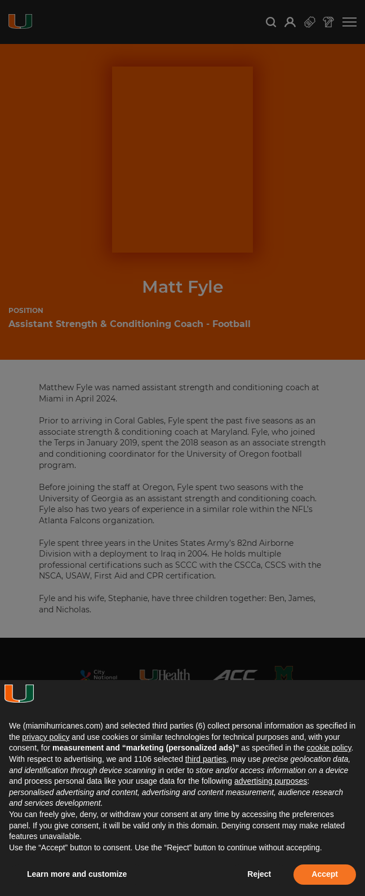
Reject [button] (259, 874)
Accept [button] (324, 874)
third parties (205, 758)
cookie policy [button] (328, 747)
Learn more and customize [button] (77, 874)
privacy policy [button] (45, 736)
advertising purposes (270, 780)
